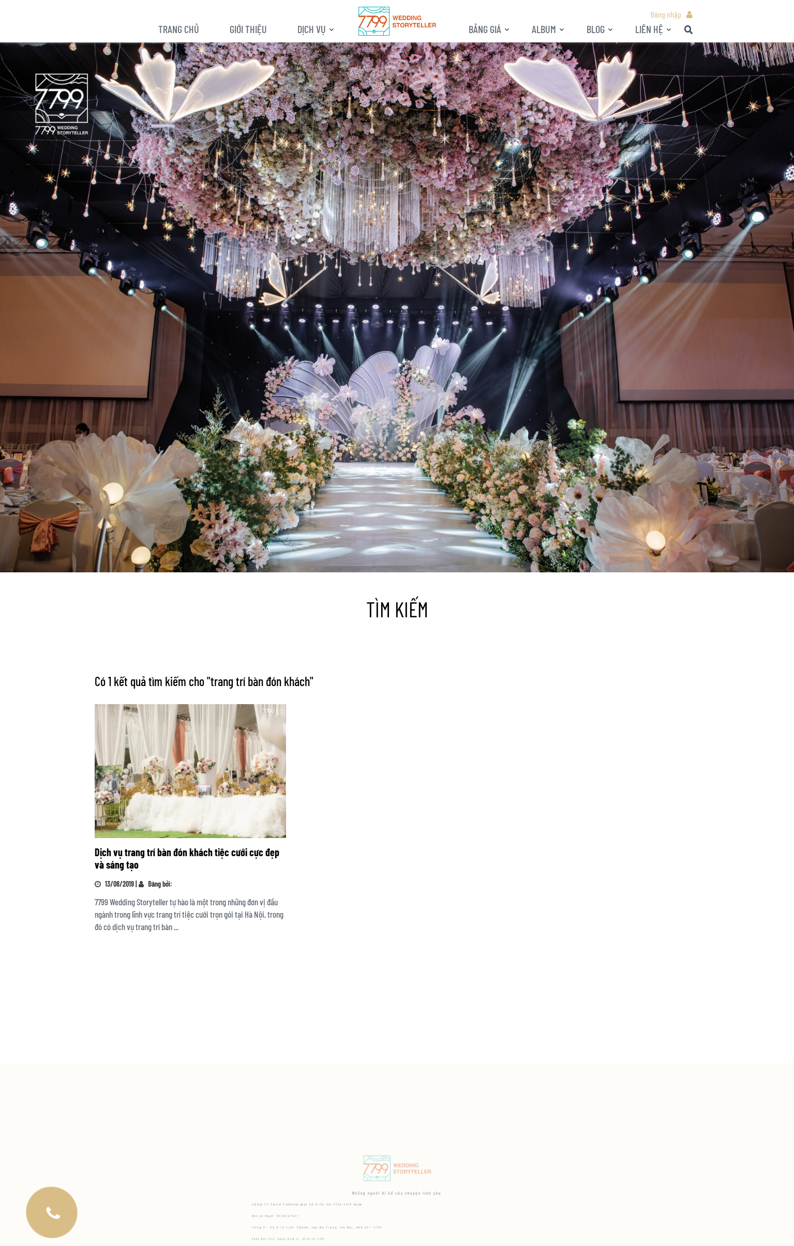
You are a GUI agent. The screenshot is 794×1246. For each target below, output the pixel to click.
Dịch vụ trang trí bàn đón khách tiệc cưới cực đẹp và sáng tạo (187, 858)
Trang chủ (178, 29)
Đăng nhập (665, 14)
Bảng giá (485, 29)
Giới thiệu (248, 29)
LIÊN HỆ (649, 29)
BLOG (596, 29)
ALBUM (544, 29)
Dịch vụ (311, 29)
